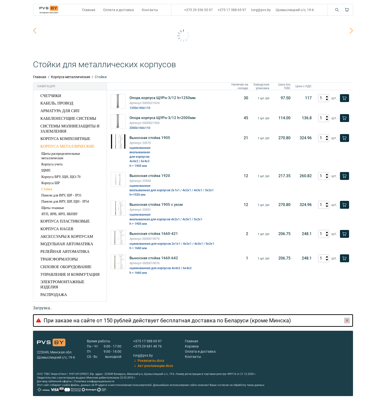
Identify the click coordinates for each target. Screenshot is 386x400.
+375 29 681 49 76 (147, 346)
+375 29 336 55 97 (198, 10)
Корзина (192, 346)
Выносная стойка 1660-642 (153, 258)
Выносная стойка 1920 (149, 176)
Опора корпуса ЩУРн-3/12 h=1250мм (162, 98)
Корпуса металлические (70, 77)
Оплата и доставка (118, 10)
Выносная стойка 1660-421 (153, 233)
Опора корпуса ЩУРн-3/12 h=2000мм (162, 118)
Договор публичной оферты (54, 381)
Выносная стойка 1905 (149, 138)
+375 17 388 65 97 (232, 10)
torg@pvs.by (261, 10)
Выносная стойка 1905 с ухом (156, 204)
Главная (88, 10)
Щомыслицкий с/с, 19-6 (295, 10)
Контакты (150, 10)
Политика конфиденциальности (94, 381)
